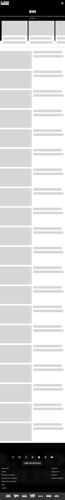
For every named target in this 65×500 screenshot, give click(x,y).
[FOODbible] (48, 496)
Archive (54, 468)
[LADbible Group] (32, 496)
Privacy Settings (57, 478)
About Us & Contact (9, 481)
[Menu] (62, 3)
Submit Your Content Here (32, 463)
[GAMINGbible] (24, 496)
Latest (4, 488)
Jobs (3, 485)
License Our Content (9, 478)
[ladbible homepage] (5, 3)
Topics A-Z (55, 472)
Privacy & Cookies (8, 475)
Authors (54, 475)
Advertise (5, 468)
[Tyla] (16, 495)
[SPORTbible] (8, 496)
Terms (4, 472)
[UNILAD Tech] (56, 496)
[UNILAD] (40, 496)
